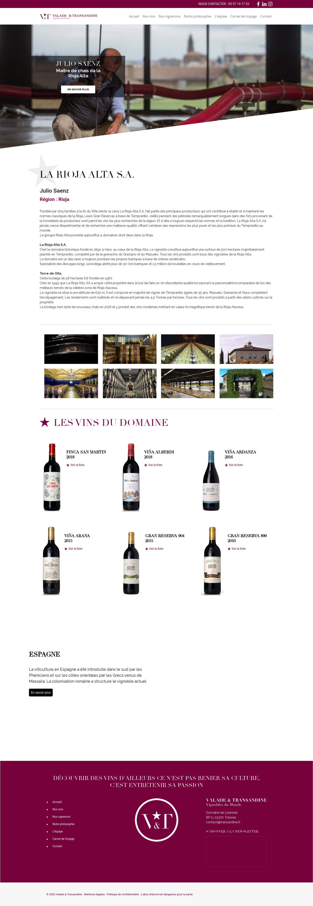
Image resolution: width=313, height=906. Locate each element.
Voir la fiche (77, 465)
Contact (266, 16)
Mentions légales (94, 894)
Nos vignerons (169, 16)
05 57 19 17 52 (238, 4)
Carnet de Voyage (243, 16)
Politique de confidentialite (123, 894)
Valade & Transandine (69, 894)
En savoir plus (78, 89)
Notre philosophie (197, 16)
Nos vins (148, 16)
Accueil (134, 16)
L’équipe (221, 16)
